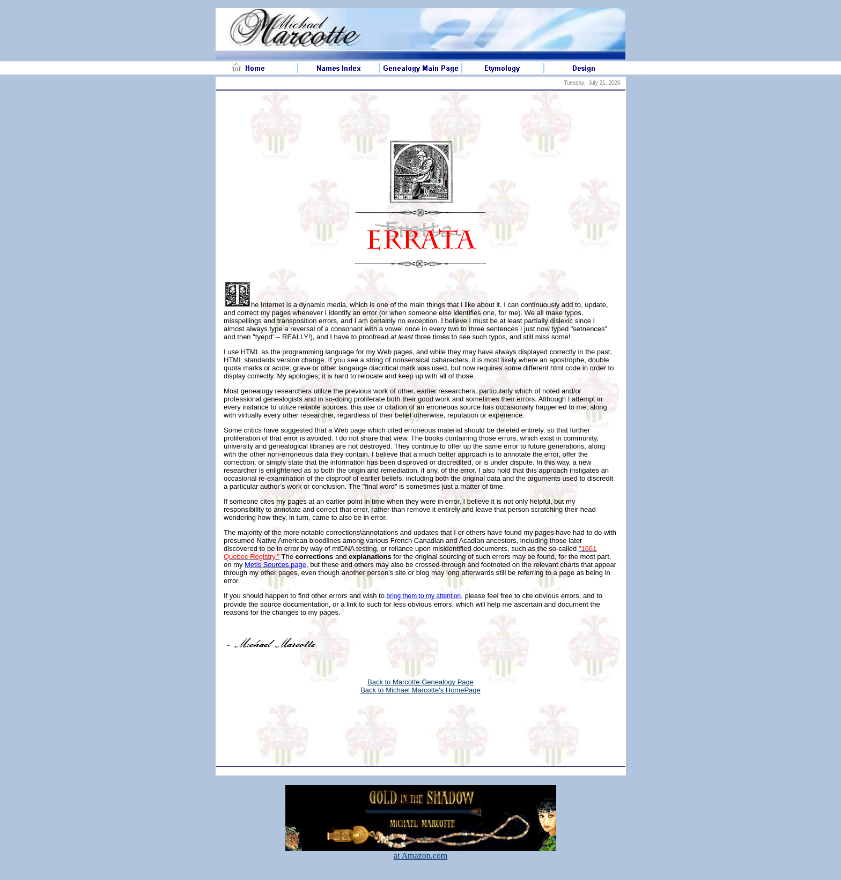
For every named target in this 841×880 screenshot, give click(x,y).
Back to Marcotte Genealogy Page (420, 682)
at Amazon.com (420, 852)
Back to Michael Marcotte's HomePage (420, 690)
